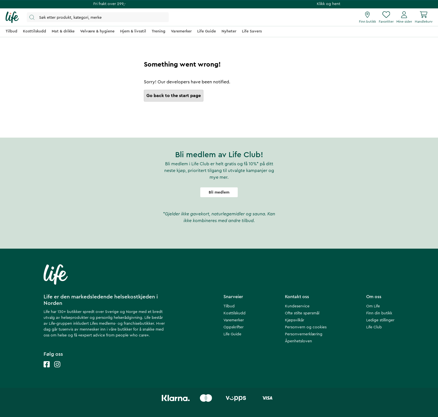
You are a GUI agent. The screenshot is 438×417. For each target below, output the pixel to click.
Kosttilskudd (234, 313)
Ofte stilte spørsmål (302, 313)
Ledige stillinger (380, 320)
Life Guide (232, 334)
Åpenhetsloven (298, 341)
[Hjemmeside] (12, 17)
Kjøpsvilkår (294, 320)
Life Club (374, 327)
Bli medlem (219, 192)
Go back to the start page (173, 95)
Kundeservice (297, 306)
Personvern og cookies (306, 327)
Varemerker (233, 320)
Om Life (373, 306)
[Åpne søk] (97, 17)
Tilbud (229, 306)
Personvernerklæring (303, 334)
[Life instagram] (57, 370)
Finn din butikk (379, 313)
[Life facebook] (47, 370)
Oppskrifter (233, 327)
